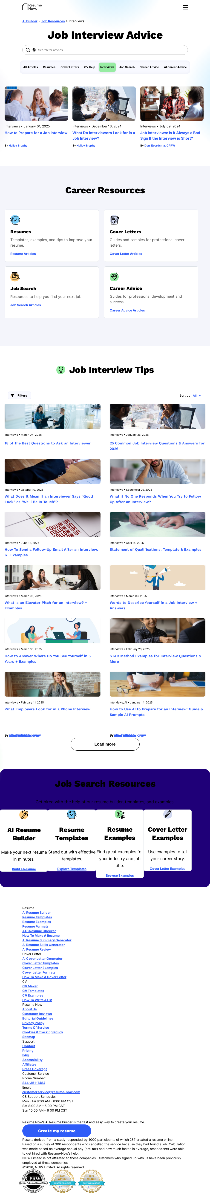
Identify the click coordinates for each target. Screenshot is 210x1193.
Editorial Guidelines (37, 1018)
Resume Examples (36, 922)
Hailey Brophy (18, 145)
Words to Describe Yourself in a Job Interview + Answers (153, 605)
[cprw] (33, 1181)
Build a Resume (24, 869)
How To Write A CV (37, 1000)
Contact (28, 1046)
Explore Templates (71, 869)
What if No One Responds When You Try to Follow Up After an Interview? (155, 499)
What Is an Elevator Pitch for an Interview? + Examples (46, 605)
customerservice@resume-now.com (51, 1092)
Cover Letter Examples (167, 868)
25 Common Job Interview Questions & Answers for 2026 (157, 446)
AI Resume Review (36, 949)
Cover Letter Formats (38, 972)
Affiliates (29, 1064)
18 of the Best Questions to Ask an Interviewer (48, 443)
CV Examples (32, 995)
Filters (22, 395)
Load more (104, 744)
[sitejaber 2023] (63, 1181)
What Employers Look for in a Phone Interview (47, 709)
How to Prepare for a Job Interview (36, 132)
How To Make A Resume (41, 935)
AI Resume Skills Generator (43, 945)
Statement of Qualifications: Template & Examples (155, 549)
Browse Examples (120, 875)
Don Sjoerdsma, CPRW (159, 145)
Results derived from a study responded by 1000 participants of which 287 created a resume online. (97, 1139)
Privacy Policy (33, 1023)
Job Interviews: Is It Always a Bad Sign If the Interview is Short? (170, 135)
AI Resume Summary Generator (47, 940)
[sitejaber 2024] (91, 1181)
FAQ (25, 1055)
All (195, 395)
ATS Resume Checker (39, 931)
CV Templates (33, 991)
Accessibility (32, 1060)
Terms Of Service (35, 1027)
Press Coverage (34, 1069)
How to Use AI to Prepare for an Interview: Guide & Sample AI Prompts (156, 712)
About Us (29, 1009)
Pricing (28, 1050)
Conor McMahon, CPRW (25, 735)
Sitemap (28, 1037)
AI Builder (29, 21)
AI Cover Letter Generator (42, 958)
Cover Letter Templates (40, 963)
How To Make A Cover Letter (44, 977)
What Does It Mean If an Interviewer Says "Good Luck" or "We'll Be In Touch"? (49, 499)
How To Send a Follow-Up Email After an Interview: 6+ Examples (51, 552)
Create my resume (56, 1130)
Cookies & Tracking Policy (42, 1032)
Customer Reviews (37, 1014)
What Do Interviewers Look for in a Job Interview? (103, 135)
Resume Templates (37, 917)
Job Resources (53, 21)
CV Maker (30, 986)
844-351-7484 (33, 1083)
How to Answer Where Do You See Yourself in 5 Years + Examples (48, 659)
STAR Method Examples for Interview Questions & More (155, 659)
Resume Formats (35, 926)
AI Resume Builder (36, 912)
